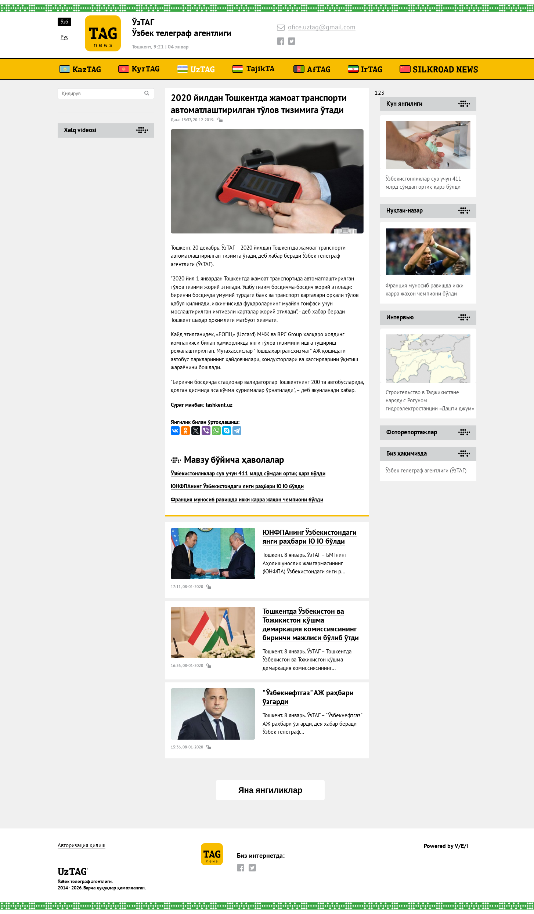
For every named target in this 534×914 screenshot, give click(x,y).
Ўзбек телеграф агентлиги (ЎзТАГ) (426, 470)
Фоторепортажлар (411, 432)
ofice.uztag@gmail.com (322, 27)
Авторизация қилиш (81, 845)
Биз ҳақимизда (406, 453)
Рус (64, 37)
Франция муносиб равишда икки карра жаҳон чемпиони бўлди (247, 499)
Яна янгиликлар (270, 790)
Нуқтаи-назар (404, 210)
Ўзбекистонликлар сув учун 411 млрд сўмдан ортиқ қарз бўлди (248, 473)
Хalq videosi (80, 130)
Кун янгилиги (404, 103)
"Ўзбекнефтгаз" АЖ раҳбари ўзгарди (308, 697)
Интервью (400, 317)
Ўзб (64, 21)
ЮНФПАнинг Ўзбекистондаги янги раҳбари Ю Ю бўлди (237, 486)
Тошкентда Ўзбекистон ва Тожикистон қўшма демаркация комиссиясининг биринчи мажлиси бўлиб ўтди (311, 624)
